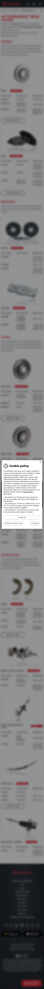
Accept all (22, 517)
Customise (35, 523)
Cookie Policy (28, 492)
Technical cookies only (13, 523)
